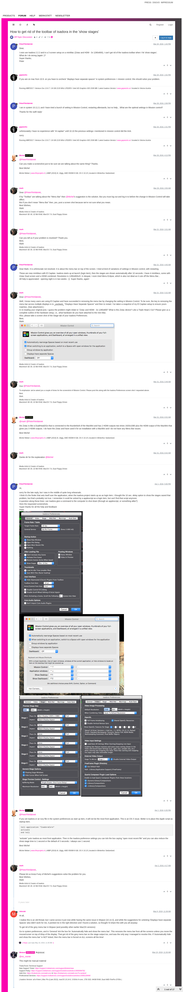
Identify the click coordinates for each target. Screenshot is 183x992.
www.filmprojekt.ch (38, 173)
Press (148, 2)
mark (21, 188)
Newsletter (62, 15)
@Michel (70, 197)
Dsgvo (156, 2)
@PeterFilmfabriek (27, 159)
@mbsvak (40, 952)
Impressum (167, 2)
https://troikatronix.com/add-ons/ (39, 973)
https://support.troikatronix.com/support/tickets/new (54, 968)
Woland (22, 952)
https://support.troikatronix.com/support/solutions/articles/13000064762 (58, 971)
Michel (22, 155)
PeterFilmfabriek (26, 44)
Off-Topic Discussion (23, 37)
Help (32, 15)
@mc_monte (25, 956)
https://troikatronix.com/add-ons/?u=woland (69, 973)
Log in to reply (166, 38)
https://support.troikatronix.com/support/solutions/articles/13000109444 (63, 976)
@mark (22, 421)
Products (9, 15)
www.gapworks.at (123, 88)
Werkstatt (45, 15)
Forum (22, 15)
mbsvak (22, 911)
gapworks (23, 75)
